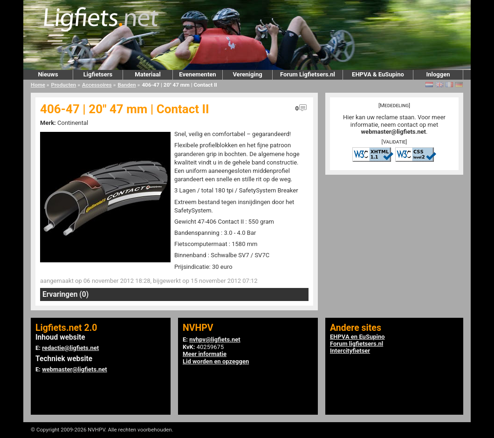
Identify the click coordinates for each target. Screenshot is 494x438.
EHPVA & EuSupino (378, 74)
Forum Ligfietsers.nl (307, 74)
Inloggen (438, 74)
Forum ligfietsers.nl (356, 343)
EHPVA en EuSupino (357, 336)
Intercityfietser (350, 350)
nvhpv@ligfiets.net (214, 339)
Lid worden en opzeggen (216, 361)
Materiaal (147, 74)
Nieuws (48, 74)
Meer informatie (204, 353)
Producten (63, 85)
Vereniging (247, 74)
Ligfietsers (97, 74)
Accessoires (97, 85)
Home (38, 85)
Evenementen (197, 74)
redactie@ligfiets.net (70, 347)
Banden (126, 85)
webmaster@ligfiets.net (393, 131)
